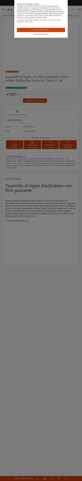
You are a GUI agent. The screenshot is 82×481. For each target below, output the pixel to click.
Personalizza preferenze (41, 34)
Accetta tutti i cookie (41, 30)
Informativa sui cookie (46, 20)
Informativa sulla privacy (25, 22)
